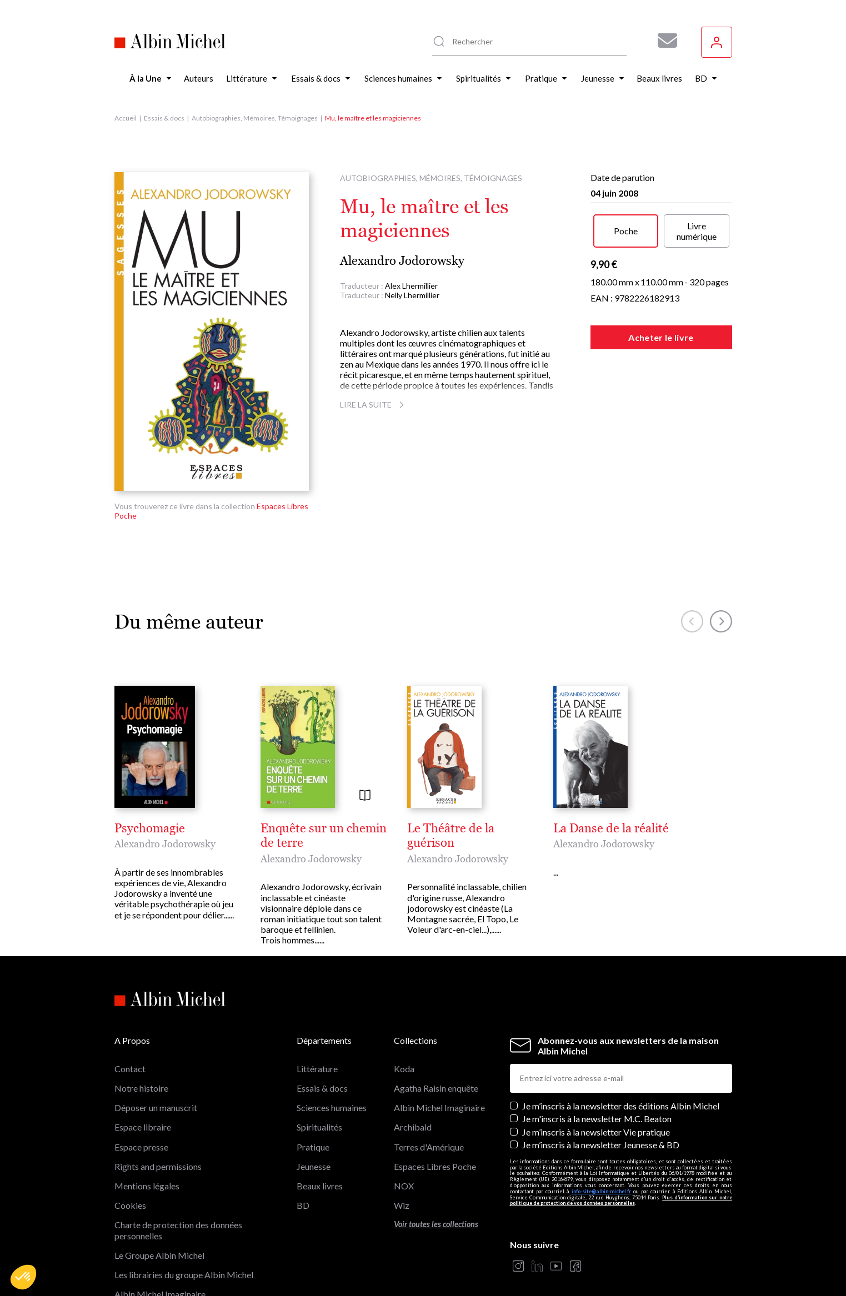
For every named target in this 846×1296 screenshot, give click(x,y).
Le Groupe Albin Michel (159, 1198)
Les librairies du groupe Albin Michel (183, 1217)
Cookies (130, 1148)
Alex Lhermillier (411, 285)
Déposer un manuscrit (155, 1050)
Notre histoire (141, 1031)
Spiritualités (319, 1069)
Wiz (401, 1148)
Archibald (413, 1069)
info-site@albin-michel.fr (601, 1134)
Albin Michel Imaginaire (160, 1237)
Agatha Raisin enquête (436, 1031)
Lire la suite (373, 404)
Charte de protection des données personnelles (178, 1172)
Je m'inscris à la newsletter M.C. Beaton (597, 1061)
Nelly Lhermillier (412, 295)
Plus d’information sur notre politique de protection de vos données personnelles (621, 1143)
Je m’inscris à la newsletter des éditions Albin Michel (620, 1048)
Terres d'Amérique (429, 1089)
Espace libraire (142, 1069)
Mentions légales (146, 1128)
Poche (626, 230)
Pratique (313, 1089)
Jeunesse (314, 1109)
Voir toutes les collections (436, 1167)
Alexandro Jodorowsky (402, 260)
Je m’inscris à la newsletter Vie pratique (596, 1074)
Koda (404, 1011)
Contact (130, 1011)
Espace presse (141, 1089)
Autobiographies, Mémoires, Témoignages (255, 118)
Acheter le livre (660, 337)
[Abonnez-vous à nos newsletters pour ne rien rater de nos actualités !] (663, 40)
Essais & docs (164, 118)
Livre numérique (697, 231)
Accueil (125, 118)
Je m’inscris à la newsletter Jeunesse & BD (600, 1087)
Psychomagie (149, 828)
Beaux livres (320, 1128)
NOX (404, 1128)
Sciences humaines (332, 1050)
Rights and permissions (158, 1109)
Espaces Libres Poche (435, 1109)
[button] (23, 1277)
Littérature (317, 1011)
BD (303, 1148)
